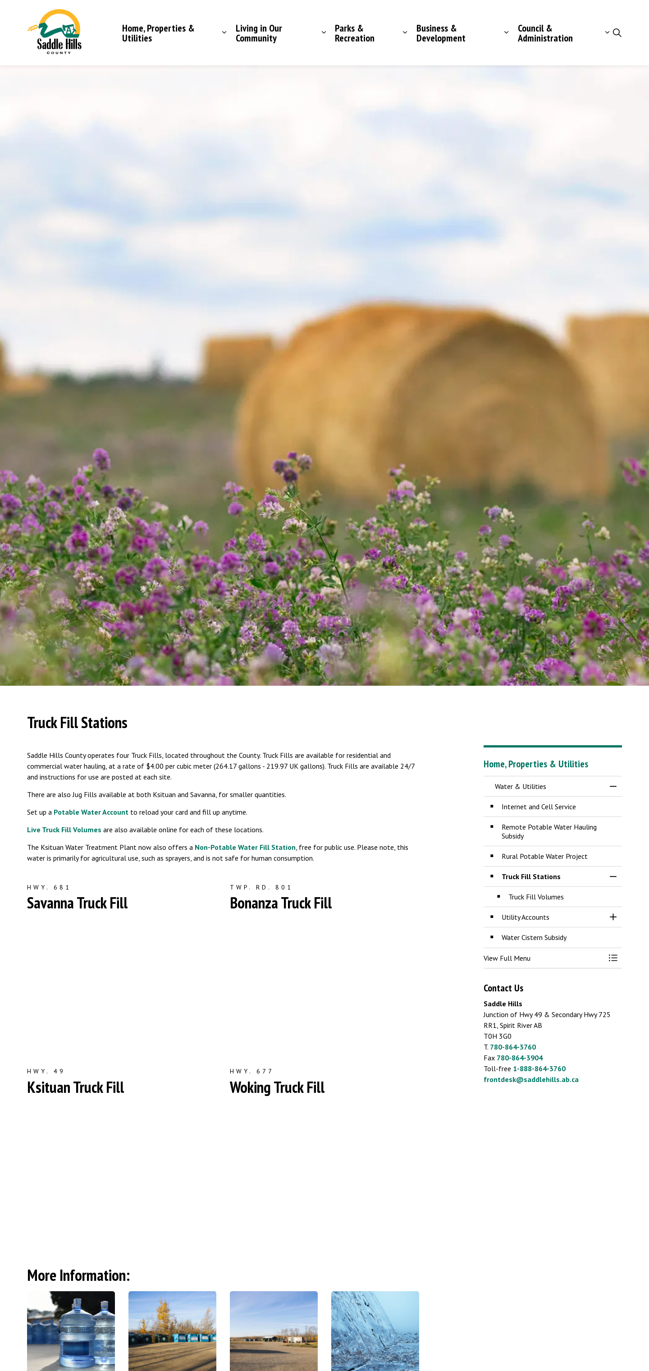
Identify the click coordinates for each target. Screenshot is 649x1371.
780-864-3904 (520, 1057)
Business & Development (441, 33)
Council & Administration (545, 33)
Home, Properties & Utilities (158, 33)
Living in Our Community (259, 33)
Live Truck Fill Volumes (64, 829)
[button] (544, 958)
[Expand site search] (617, 33)
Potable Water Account (91, 811)
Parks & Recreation (355, 33)
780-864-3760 (513, 1046)
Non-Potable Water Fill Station (245, 847)
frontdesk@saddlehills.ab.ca (531, 1079)
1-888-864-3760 (539, 1068)
